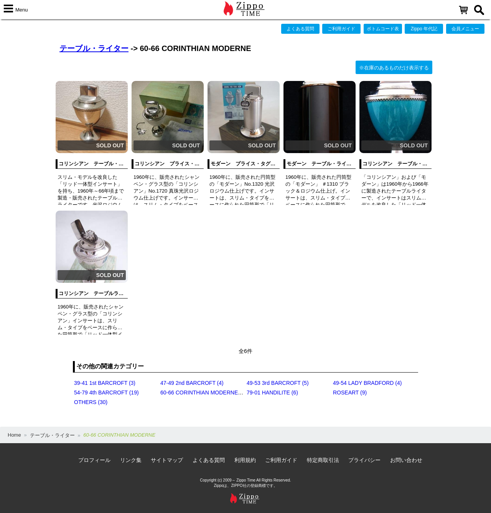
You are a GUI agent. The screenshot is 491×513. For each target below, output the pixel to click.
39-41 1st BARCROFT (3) (104, 383)
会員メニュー (465, 28)
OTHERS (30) (90, 402)
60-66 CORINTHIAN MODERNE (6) (203, 392)
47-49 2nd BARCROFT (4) (192, 383)
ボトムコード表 (383, 28)
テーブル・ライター (94, 48)
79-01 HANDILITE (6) (272, 392)
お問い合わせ (406, 460)
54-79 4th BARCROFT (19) (106, 392)
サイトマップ (167, 460)
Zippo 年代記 (424, 28)
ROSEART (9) (350, 392)
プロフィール (94, 460)
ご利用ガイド (341, 28)
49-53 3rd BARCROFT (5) (278, 383)
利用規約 (245, 460)
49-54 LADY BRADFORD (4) (367, 383)
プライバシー (364, 460)
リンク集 (131, 460)
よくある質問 (300, 28)
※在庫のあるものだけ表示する (394, 68)
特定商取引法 (323, 460)
